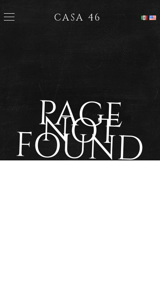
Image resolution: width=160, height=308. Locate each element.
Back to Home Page (80, 191)
